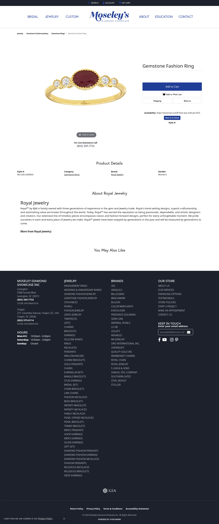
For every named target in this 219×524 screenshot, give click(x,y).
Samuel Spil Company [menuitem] (124, 372)
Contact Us (165, 314)
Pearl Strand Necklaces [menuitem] (79, 417)
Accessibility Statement (137, 508)
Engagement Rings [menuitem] (75, 285)
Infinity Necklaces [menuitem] (75, 409)
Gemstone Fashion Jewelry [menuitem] (80, 298)
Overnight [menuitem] (117, 347)
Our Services (166, 289)
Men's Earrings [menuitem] (73, 438)
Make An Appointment (171, 310)
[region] (86, 89)
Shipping (157, 101)
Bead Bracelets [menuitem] (73, 401)
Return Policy (76, 508)
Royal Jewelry (117, 174)
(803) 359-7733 (85, 146)
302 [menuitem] (113, 285)
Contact (186, 16)
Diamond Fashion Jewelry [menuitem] (80, 294)
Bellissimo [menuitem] (117, 294)
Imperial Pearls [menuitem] (120, 322)
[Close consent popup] (64, 519)
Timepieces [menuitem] (70, 318)
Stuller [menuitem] (116, 384)
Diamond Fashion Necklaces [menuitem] (81, 458)
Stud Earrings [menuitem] (73, 380)
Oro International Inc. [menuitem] (125, 343)
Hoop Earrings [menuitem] (73, 434)
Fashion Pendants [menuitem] (75, 463)
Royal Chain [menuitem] (118, 360)
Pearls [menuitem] (68, 306)
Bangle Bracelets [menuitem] (75, 376)
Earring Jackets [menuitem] (73, 372)
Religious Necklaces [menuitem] (76, 467)
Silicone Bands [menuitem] (73, 339)
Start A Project (167, 306)
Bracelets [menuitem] (70, 331)
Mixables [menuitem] (116, 335)
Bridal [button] (33, 16)
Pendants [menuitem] (70, 351)
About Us (164, 285)
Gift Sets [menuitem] (69, 446)
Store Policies (167, 302)
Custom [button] (72, 16)
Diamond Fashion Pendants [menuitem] (81, 450)
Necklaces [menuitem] (70, 347)
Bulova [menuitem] (115, 302)
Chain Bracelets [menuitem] (74, 388)
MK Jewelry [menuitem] (118, 339)
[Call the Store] (25, 299)
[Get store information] (27, 303)
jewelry (20, 33)
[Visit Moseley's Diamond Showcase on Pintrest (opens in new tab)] (176, 340)
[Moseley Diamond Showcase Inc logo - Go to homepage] (109, 16)
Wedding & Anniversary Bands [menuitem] (83, 289)
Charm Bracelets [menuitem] (74, 360)
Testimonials (166, 298)
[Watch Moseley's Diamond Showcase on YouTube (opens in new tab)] (164, 340)
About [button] (144, 16)
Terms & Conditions (113, 508)
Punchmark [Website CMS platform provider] (115, 519)
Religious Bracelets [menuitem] (76, 471)
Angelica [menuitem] (116, 289)
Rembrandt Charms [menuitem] (123, 355)
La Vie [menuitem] (114, 327)
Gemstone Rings (58, 33)
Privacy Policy (93, 508)
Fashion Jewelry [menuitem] (74, 310)
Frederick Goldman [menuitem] (123, 314)
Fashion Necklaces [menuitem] (75, 397)
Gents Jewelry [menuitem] (72, 314)
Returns (187, 101)
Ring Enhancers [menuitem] (74, 355)
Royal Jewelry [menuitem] (119, 364)
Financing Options (169, 294)
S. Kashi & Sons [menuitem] (120, 368)
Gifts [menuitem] (67, 322)
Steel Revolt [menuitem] (118, 380)
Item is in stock (172, 117)
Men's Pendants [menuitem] (73, 430)
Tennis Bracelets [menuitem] (74, 426)
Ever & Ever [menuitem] (118, 310)
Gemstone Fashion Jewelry (37, 33)
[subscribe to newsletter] (188, 332)
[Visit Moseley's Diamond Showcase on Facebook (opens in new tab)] (159, 340)
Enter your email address (173, 326)
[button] (93, 3)
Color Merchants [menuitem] (122, 306)
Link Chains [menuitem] (71, 393)
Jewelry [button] (52, 16)
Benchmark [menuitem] (118, 298)
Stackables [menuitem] (71, 302)
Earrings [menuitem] (69, 335)
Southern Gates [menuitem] (121, 376)
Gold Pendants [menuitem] (73, 364)
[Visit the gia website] (109, 491)
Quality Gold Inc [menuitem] (121, 351)
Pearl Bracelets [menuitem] (74, 421)
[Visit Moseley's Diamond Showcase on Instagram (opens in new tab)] (171, 340)
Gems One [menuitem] (117, 318)
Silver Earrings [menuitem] (73, 442)
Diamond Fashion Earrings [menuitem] (80, 454)
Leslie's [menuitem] (115, 331)
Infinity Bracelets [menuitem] (75, 405)
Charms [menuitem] (69, 327)
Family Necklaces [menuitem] (74, 413)
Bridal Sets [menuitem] (71, 384)
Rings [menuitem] (67, 343)
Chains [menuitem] (68, 368)
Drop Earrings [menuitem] (73, 475)
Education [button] (164, 16)
